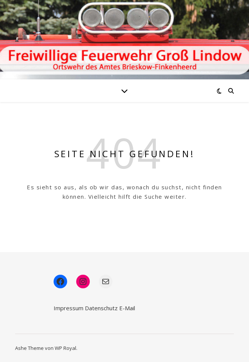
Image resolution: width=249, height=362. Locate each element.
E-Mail (127, 308)
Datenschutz (101, 308)
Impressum (68, 308)
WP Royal (65, 348)
